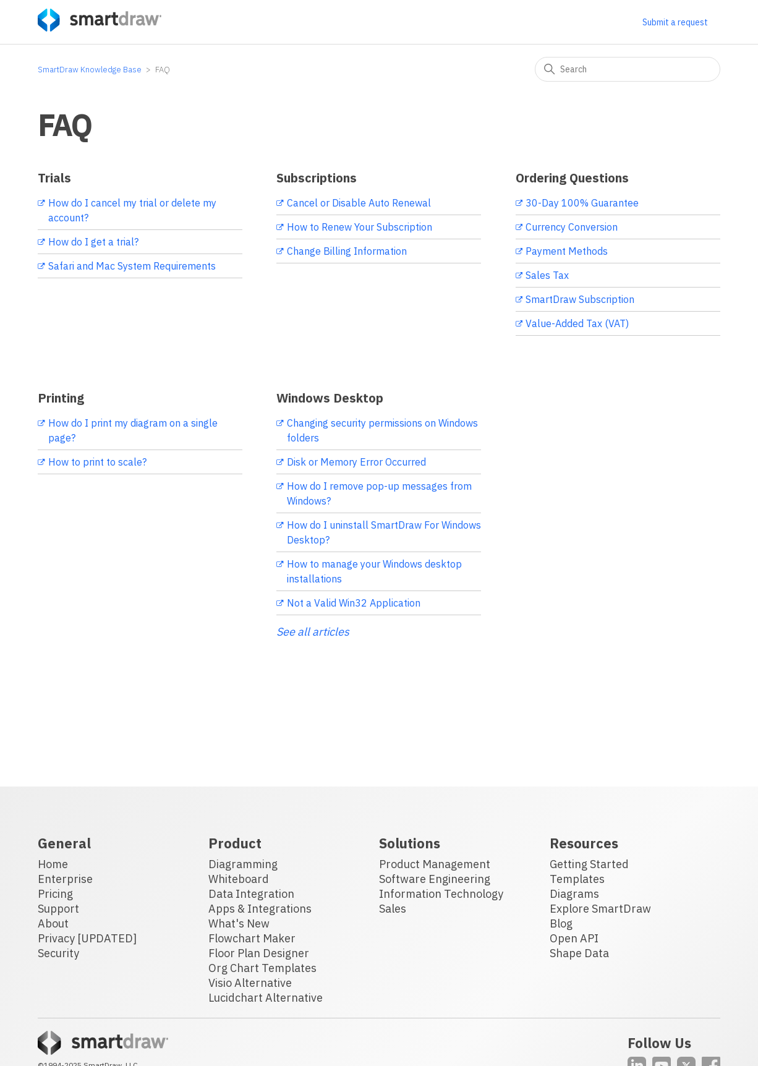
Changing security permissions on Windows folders (382, 430)
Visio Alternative (250, 983)
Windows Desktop (329, 398)
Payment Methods (567, 251)
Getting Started (589, 864)
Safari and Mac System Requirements (132, 266)
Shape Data (579, 953)
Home (53, 864)
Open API (574, 938)
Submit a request (675, 22)
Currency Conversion (572, 227)
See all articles (312, 632)
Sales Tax (547, 275)
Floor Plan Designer (258, 953)
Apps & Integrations (260, 909)
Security (58, 953)
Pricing (55, 894)
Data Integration (251, 894)
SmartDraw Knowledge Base (90, 69)
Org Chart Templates (262, 968)
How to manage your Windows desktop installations (374, 571)
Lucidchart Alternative (265, 998)
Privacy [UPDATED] (87, 938)
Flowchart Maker (252, 938)
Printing (61, 398)
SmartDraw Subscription (580, 299)
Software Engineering (434, 879)
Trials (54, 177)
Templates (577, 879)
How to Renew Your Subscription (359, 227)
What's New (239, 923)
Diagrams (574, 894)
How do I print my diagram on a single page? (133, 430)
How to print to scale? (97, 462)
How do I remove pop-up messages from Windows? (379, 493)
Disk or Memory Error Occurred (356, 462)
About (53, 923)
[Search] (627, 69)
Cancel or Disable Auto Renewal (359, 203)
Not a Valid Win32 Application (353, 603)
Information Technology (441, 894)
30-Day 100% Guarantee (582, 203)
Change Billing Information (347, 251)
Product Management (434, 864)
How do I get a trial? (93, 242)
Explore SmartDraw (600, 909)
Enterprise (65, 879)
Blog (561, 923)
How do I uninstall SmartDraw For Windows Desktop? (384, 532)
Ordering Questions (572, 177)
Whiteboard (238, 879)
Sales (392, 909)
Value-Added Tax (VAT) (577, 323)
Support (58, 909)
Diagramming (243, 864)
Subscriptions (316, 177)
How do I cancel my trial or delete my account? (132, 210)
